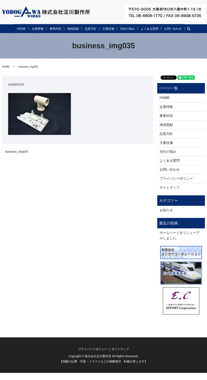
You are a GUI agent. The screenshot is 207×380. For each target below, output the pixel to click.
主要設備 (115, 28)
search (34, 36)
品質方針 (94, 28)
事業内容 (50, 28)
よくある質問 (165, 28)
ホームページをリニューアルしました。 (180, 242)
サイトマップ (170, 194)
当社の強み (138, 28)
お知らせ (166, 217)
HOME (9, 28)
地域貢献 (72, 28)
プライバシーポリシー (176, 185)
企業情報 (29, 28)
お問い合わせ (14, 35)
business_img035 (16, 158)
